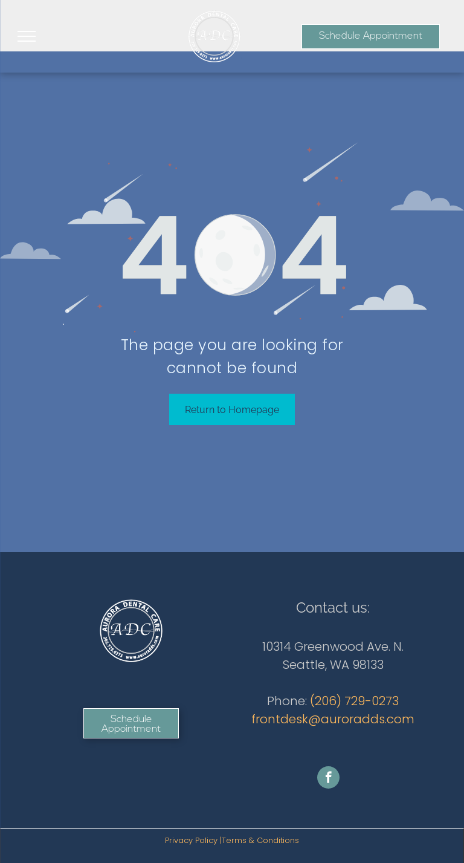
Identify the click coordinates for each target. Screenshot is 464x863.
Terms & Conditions (260, 840)
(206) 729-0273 (354, 700)
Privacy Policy (191, 840)
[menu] (26, 36)
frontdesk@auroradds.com (332, 719)
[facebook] (328, 779)
